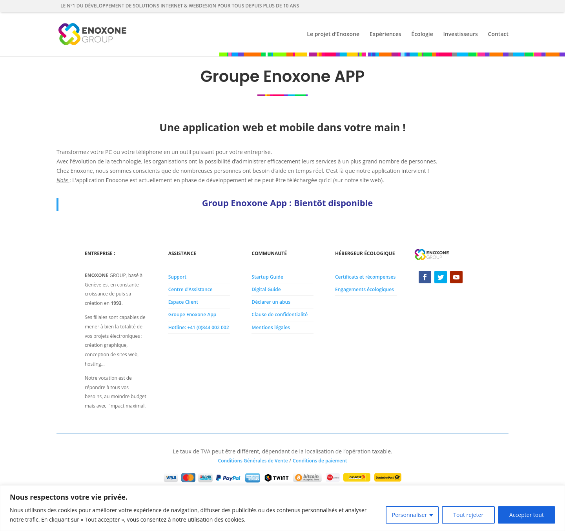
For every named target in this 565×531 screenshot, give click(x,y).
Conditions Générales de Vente (253, 460)
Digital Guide (266, 289)
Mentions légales (271, 327)
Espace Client (183, 302)
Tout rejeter (468, 514)
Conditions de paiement (320, 460)
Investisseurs (460, 34)
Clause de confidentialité (280, 314)
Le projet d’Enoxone (333, 34)
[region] (282, 508)
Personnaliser (409, 514)
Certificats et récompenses (365, 277)
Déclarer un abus (271, 302)
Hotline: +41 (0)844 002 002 (198, 327)
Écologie (422, 34)
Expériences (385, 34)
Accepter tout (526, 514)
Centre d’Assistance (190, 289)
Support (177, 277)
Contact (498, 34)
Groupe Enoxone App (192, 314)
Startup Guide (267, 277)
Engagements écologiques (364, 289)
